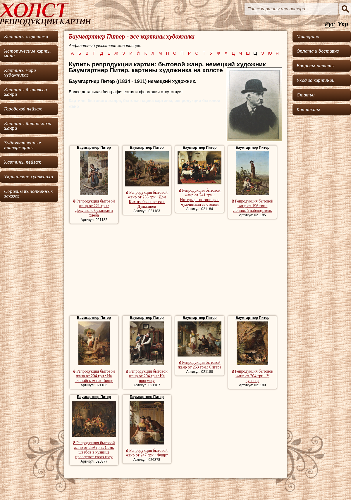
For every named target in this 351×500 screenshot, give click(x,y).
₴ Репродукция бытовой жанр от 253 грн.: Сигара (199, 364)
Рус (330, 24)
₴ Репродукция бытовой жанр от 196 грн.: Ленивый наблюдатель (252, 206)
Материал (308, 36)
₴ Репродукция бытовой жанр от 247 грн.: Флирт (147, 452)
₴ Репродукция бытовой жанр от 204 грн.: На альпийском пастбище (94, 376)
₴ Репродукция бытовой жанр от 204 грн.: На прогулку (147, 376)
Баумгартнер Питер (94, 148)
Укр (343, 24)
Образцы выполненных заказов (28, 193)
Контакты (308, 109)
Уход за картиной (316, 80)
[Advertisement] (175, 270)
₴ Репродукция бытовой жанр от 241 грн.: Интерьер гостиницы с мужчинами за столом (200, 197)
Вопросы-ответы (316, 65)
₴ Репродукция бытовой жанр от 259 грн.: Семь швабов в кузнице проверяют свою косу (94, 450)
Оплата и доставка (318, 51)
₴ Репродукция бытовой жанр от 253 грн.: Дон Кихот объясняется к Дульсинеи (147, 199)
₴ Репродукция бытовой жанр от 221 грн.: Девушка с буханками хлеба (94, 208)
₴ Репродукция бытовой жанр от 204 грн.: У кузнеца (252, 376)
